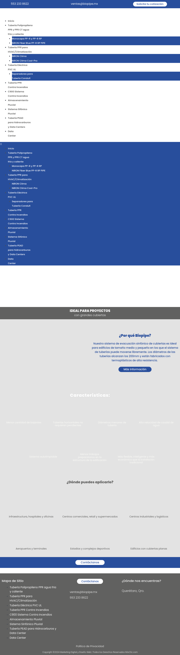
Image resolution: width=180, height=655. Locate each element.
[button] (90, 147)
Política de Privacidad (90, 646)
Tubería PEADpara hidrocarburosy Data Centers (19, 125)
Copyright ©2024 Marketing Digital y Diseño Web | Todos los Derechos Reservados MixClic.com (89, 652)
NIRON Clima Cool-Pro (24, 61)
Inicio (11, 21)
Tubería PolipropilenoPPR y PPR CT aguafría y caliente (20, 30)
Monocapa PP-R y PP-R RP (27, 39)
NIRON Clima (19, 57)
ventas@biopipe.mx (85, 4)
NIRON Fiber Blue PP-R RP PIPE (28, 43)
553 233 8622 (20, 4)
